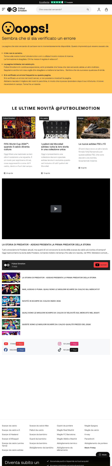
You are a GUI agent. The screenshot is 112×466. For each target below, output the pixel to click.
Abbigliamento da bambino (41, 447)
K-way (87, 434)
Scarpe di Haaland (10, 434)
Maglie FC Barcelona (66, 434)
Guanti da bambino (38, 439)
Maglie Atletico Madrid (67, 439)
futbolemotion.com (34, 56)
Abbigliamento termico (67, 443)
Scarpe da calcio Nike (39, 426)
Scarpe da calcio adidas (12, 450)
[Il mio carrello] (106, 9)
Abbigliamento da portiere (96, 443)
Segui (20, 344)
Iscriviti (101, 265)
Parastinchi (89, 439)
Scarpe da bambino (38, 434)
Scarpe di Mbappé (10, 439)
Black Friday (90, 447)
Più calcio (44, 118)
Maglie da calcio (92, 430)
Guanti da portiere (65, 426)
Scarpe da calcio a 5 (11, 430)
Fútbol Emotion (9, 118)
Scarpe (80, 118)
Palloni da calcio (37, 430)
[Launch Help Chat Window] (103, 455)
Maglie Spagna (91, 426)
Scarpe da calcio (9, 426)
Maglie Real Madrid (65, 430)
